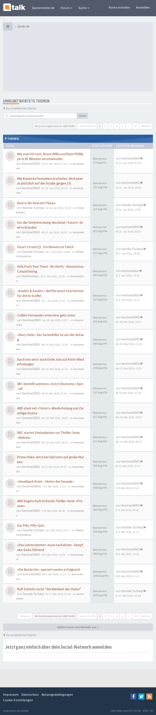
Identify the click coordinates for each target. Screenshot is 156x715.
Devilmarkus (30, 276)
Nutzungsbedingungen (57, 694)
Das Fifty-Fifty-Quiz (31, 525)
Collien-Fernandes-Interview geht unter (46, 315)
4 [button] (116, 126)
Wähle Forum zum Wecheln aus (78, 627)
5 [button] (122, 126)
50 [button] (135, 126)
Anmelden (143, 7)
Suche (83, 8)
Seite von (87, 126)
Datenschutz (30, 694)
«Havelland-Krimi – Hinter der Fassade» (45, 481)
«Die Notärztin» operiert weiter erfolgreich (48, 570)
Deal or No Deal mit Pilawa (36, 203)
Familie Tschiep (33, 208)
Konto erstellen (119, 7)
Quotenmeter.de (43, 8)
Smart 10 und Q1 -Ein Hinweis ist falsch (45, 247)
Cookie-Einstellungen (18, 700)
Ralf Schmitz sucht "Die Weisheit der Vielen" (49, 589)
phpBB (25, 711)
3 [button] (111, 126)
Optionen (25, 616)
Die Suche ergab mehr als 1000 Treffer (55, 126)
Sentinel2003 (31, 164)
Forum (66, 8)
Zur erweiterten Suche (21, 108)
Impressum (11, 694)
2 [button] (105, 126)
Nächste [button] (146, 126)
